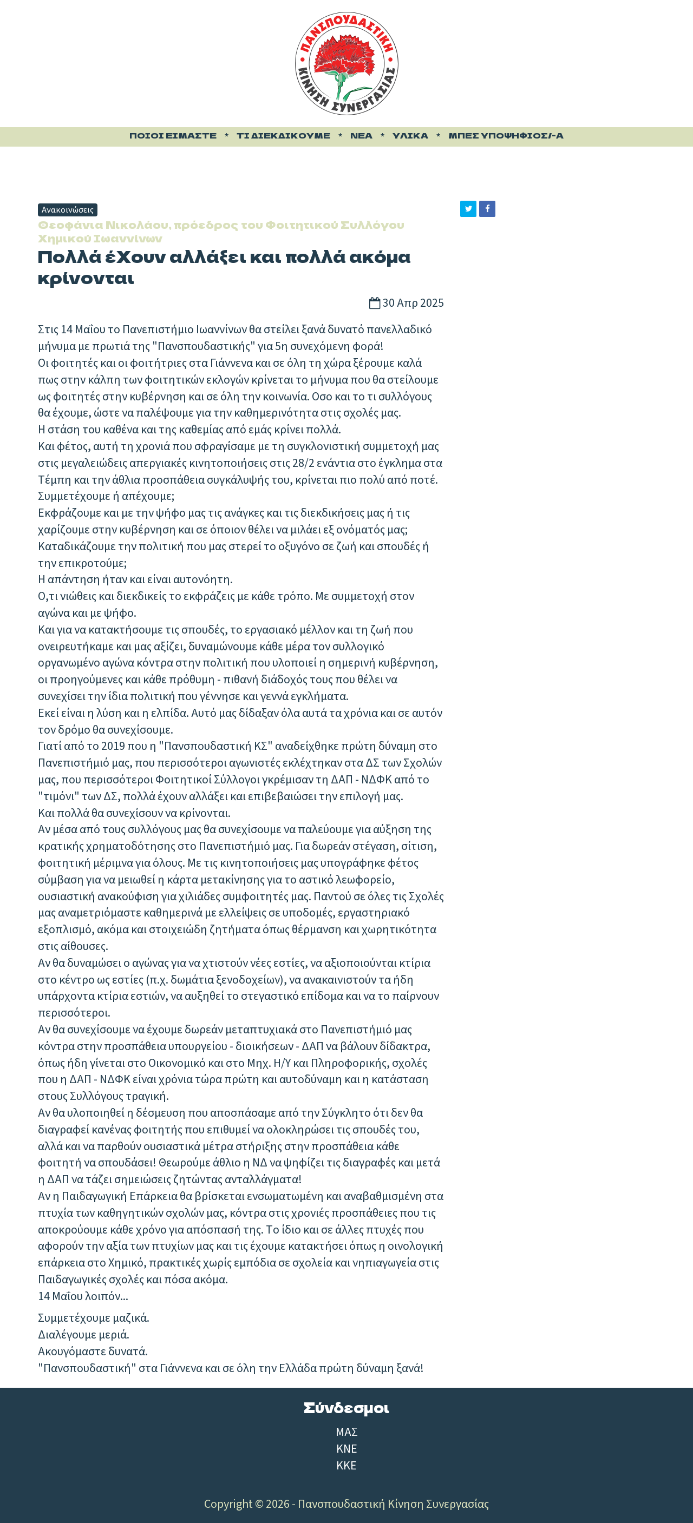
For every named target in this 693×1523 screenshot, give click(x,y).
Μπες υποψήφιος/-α (506, 135)
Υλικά (410, 135)
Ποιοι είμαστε (173, 135)
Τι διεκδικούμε (283, 135)
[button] (468, 209)
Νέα (361, 135)
